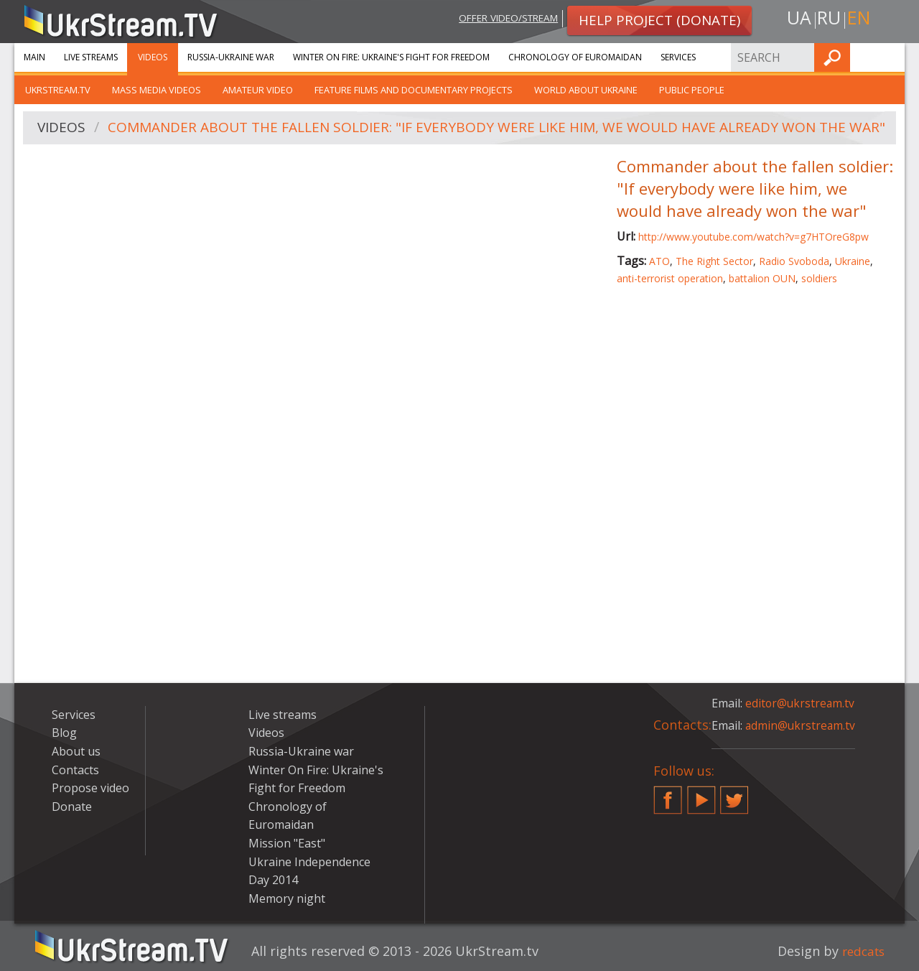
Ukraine (852, 261)
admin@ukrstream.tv (801, 725)
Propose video (90, 788)
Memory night (286, 898)
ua (796, 19)
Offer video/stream (501, 19)
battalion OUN (762, 278)
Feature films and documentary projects (413, 89)
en (861, 19)
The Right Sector (714, 261)
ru (828, 19)
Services (678, 57)
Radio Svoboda (794, 261)
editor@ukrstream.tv (801, 703)
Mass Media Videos (156, 89)
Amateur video (258, 89)
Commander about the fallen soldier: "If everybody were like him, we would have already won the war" (497, 128)
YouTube (701, 794)
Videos (152, 57)
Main (34, 57)
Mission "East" (286, 843)
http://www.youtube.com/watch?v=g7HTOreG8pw (753, 236)
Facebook (667, 794)
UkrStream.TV (57, 89)
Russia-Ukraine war (230, 57)
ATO (659, 261)
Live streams (91, 57)
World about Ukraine (586, 89)
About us (76, 751)
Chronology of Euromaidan (575, 57)
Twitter (734, 794)
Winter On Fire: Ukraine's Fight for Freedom (391, 57)
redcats (861, 951)
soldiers (819, 278)
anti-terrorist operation (670, 278)
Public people (691, 89)
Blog (64, 732)
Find (889, 57)
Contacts (75, 770)
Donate (72, 806)
